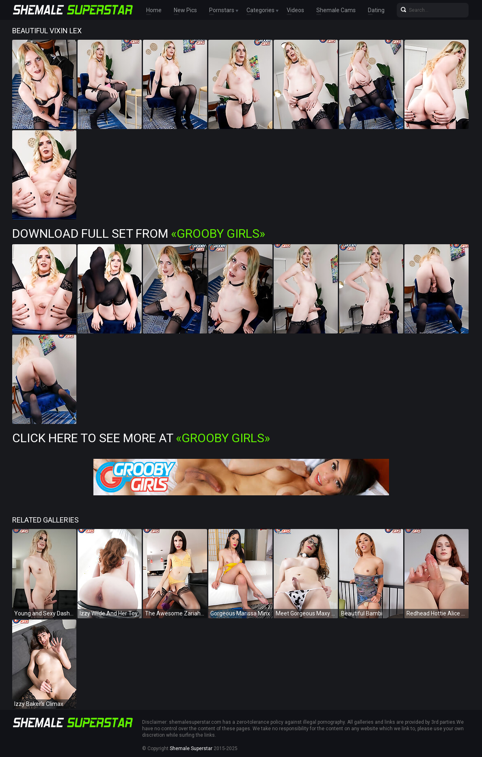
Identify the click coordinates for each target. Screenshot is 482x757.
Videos (295, 10)
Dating (376, 10)
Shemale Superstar (191, 748)
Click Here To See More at (141, 438)
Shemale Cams (336, 10)
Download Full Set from (138, 233)
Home (154, 10)
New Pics (185, 10)
